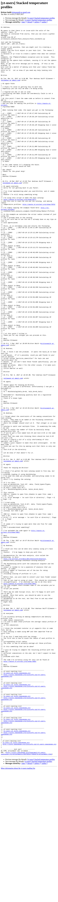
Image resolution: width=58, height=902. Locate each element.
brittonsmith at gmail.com (21, 12)
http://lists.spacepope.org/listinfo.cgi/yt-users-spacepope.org (29, 874)
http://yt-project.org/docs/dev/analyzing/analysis (24, 651)
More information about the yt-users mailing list (18, 900)
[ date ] (23, 22)
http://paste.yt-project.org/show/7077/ (19, 232)
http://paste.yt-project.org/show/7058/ (19, 775)
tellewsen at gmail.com (10, 89)
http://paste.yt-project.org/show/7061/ (19, 681)
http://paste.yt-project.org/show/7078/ (39, 238)
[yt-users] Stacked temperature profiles (41, 18)
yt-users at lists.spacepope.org (16, 789)
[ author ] (44, 22)
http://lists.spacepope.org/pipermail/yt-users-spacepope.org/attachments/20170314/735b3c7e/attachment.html (26, 885)
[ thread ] (29, 22)
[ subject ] (36, 22)
